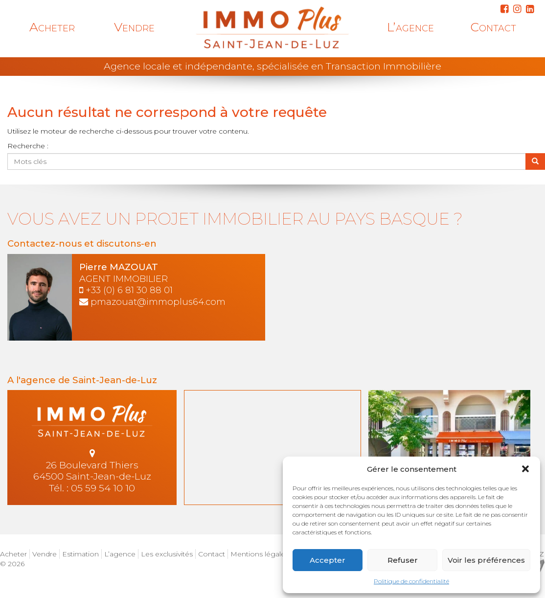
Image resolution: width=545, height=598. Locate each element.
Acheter (52, 27)
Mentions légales (259, 554)
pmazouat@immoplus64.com (158, 301)
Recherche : (27, 145)
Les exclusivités (167, 554)
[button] (525, 469)
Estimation (80, 554)
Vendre (134, 27)
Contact (493, 27)
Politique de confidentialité (411, 581)
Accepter (327, 560)
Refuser (402, 560)
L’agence (410, 27)
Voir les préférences (486, 560)
